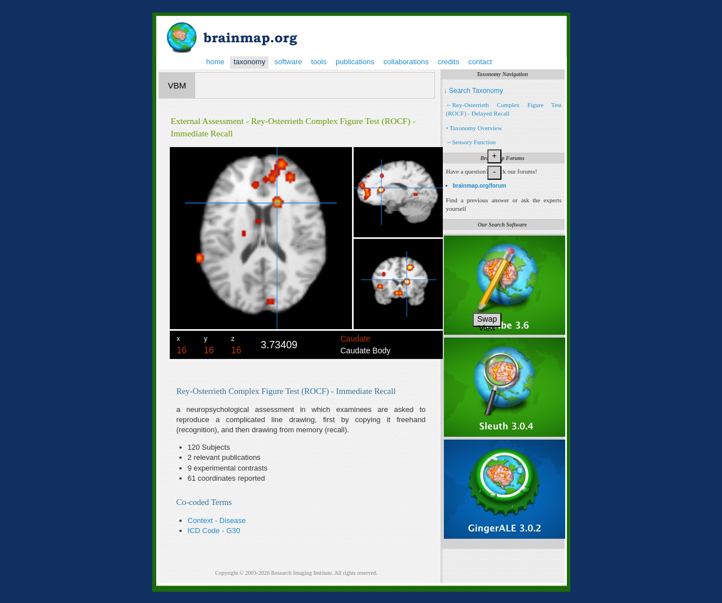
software (288, 61)
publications (355, 61)
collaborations (406, 61)
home (215, 61)
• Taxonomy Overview (474, 128)
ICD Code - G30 (214, 530)
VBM (177, 85)
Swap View (487, 320)
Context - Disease (217, 520)
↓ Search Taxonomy (473, 91)
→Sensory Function (471, 142)
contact (480, 61)
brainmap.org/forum (480, 186)
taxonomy (249, 61)
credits (448, 61)
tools (319, 61)
